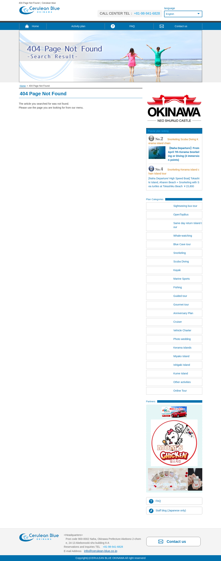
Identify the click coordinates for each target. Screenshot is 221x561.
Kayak (177, 270)
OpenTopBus (181, 214)
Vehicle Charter (182, 330)
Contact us (176, 541)
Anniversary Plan (183, 313)
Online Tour (180, 390)
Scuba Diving (181, 261)
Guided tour (180, 295)
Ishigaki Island (181, 364)
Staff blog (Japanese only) (171, 510)
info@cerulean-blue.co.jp (100, 551)
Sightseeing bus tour (185, 205)
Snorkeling (179, 252)
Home (23, 86)
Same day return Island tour (187, 225)
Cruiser (177, 321)
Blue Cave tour (182, 244)
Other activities (182, 382)
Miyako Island (181, 356)
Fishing (177, 287)
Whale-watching (182, 235)
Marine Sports (181, 278)
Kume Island (180, 373)
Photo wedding (182, 338)
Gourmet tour (181, 304)
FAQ (158, 500)
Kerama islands (182, 347)
